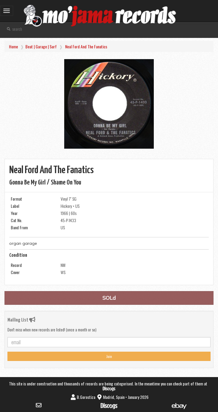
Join (109, 356)
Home (13, 46)
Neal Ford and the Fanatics (86, 46)
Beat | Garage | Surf (41, 46)
